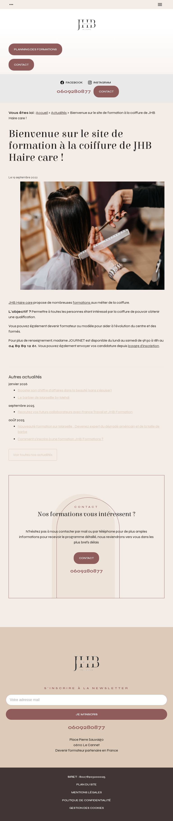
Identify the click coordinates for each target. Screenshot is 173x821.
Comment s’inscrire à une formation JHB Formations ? (60, 439)
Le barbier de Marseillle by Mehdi (43, 397)
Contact (21, 64)
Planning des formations (35, 49)
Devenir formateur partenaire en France (86, 750)
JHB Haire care (21, 302)
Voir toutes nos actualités (32, 455)
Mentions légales (86, 792)
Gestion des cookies (86, 808)
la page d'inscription (143, 346)
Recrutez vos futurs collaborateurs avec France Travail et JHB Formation (75, 412)
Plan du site (86, 784)
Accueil (42, 112)
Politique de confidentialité (86, 800)
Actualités (59, 112)
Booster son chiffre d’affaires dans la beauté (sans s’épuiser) (65, 390)
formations (82, 302)
